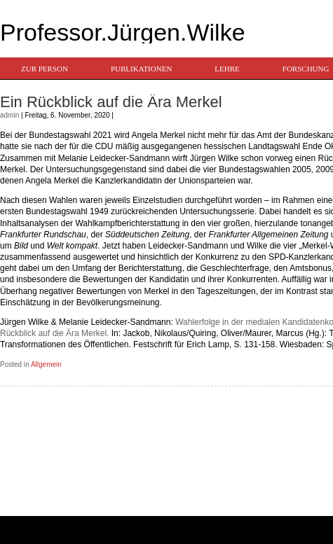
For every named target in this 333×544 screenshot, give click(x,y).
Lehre (227, 68)
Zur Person (44, 68)
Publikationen (141, 68)
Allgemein (46, 364)
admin (9, 115)
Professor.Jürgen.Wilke (122, 32)
